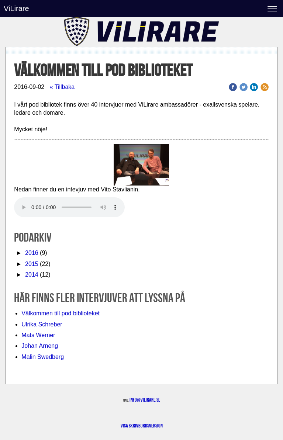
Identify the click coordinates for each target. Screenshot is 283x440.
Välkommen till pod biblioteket (60, 313)
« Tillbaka (62, 87)
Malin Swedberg (42, 357)
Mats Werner (38, 335)
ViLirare (16, 8)
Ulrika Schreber (41, 324)
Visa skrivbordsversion (142, 426)
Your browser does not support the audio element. (69, 207)
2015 (31, 264)
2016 (31, 253)
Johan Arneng (39, 346)
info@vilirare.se (145, 400)
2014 (31, 274)
